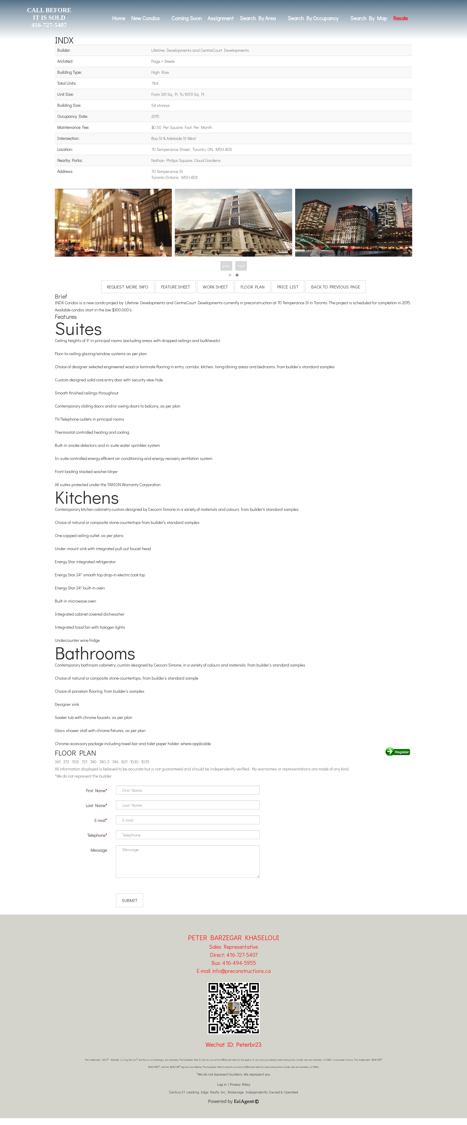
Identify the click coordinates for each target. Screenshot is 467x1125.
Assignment (221, 18)
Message (99, 850)
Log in (222, 1091)
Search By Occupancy (313, 18)
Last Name (95, 805)
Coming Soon (187, 18)
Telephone (96, 835)
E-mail (99, 820)
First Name (95, 790)
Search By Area (258, 18)
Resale (400, 18)
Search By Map (368, 18)
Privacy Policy (240, 1091)
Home (118, 18)
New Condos (145, 18)
